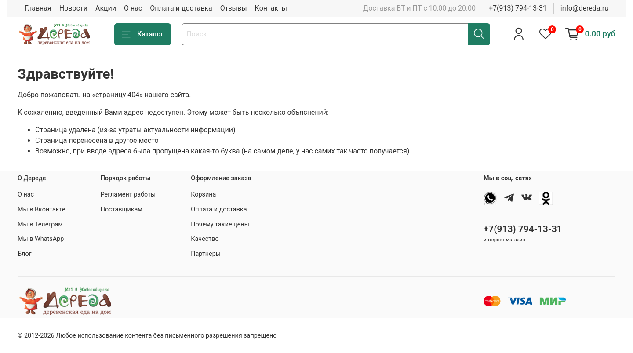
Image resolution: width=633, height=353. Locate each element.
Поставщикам (121, 209)
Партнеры (206, 254)
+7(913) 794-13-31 (518, 8)
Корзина (203, 194)
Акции (105, 8)
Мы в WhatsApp (41, 239)
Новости (73, 8)
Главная (38, 8)
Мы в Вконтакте (41, 209)
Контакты (271, 8)
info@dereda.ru (584, 8)
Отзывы (233, 8)
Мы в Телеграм (40, 224)
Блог (25, 254)
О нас (133, 8)
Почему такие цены (220, 224)
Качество (204, 239)
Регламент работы (128, 194)
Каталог (143, 34)
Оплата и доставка (181, 8)
